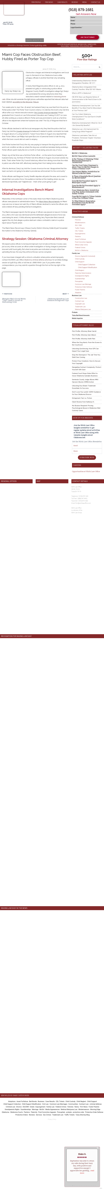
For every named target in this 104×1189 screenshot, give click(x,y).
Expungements (80, 233)
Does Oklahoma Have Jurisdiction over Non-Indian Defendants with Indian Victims (86, 191)
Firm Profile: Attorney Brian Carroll (84, 332)
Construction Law (81, 299)
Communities (73, 1105)
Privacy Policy (52, 1120)
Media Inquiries (77, 319)
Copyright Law (80, 304)
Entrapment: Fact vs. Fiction (82, 399)
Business (41, 1102)
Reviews (75, 2)
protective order (78, 1113)
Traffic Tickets (80, 227)
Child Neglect (79, 270)
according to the (25, 102)
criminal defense (96, 1105)
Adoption (78, 293)
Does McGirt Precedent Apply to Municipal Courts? (85, 181)
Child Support (80, 262)
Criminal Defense (78, 216)
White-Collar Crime (81, 245)
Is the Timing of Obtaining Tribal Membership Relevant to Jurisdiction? (85, 160)
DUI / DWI (78, 225)
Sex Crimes (47, 1115)
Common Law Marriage (83, 284)
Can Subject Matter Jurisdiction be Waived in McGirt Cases (86, 172)
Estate (32, 1107)
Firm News (49, 2)
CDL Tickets (79, 230)
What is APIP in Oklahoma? (81, 93)
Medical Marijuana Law (83, 310)
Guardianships (80, 279)
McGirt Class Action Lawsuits (84, 156)
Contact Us (95, 2)
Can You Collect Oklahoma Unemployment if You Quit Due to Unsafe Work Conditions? (86, 116)
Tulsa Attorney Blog (83, 326)
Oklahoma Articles (82, 75)
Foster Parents (80, 290)
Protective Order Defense (84, 287)
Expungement (40, 1107)
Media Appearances (52, 1110)
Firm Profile (36, 2)
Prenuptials (79, 282)
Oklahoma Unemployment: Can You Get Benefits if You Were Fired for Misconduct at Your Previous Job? (86, 108)
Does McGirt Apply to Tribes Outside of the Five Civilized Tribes (86, 196)
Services (39, 1115)
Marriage (35, 1110)
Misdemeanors (80, 222)
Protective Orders (21, 1115)
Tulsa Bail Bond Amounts (81, 316)
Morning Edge (95, 1110)
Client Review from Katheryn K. (83, 402)
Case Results (62, 2)
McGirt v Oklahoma (80, 153)
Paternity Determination (83, 273)
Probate (75, 313)
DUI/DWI (26, 1107)
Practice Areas (80, 211)
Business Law (77, 296)
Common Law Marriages (58, 1105)
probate (69, 1113)
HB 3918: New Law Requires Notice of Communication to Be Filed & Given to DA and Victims (86, 99)
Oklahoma (5, 1113)
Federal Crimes (80, 247)
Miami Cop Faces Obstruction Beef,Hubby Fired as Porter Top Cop (31, 56)
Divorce (19, 1107)
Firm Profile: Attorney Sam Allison (84, 335)
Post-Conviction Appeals (83, 242)
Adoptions (12, 1102)
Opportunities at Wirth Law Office (86, 472)
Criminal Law (10, 1107)
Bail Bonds (33, 1102)
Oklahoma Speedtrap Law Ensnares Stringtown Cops (58, 299)
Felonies (78, 219)
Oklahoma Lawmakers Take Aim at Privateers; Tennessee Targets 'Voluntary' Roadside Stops (86, 137)
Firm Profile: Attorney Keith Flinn (83, 339)
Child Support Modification (87, 267)
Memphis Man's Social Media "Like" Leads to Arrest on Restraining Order (14, 300)
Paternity (34, 1113)
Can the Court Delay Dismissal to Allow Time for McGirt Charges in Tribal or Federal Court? (85, 166)
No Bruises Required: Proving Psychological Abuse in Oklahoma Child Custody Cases (86, 408)
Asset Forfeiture (80, 239)
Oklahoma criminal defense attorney (37, 260)
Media (84, 2)
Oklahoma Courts (16, 1113)
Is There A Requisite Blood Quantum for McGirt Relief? (86, 177)
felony (76, 1107)
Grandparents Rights (82, 276)
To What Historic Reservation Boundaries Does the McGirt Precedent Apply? (84, 202)
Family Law (76, 253)
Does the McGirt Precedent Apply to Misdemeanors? (86, 186)
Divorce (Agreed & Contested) (85, 256)
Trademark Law (80, 307)
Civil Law (45, 1105)
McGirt (41, 1110)
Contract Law (79, 301)
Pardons (78, 236)
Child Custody (80, 259)
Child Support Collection (86, 264)
